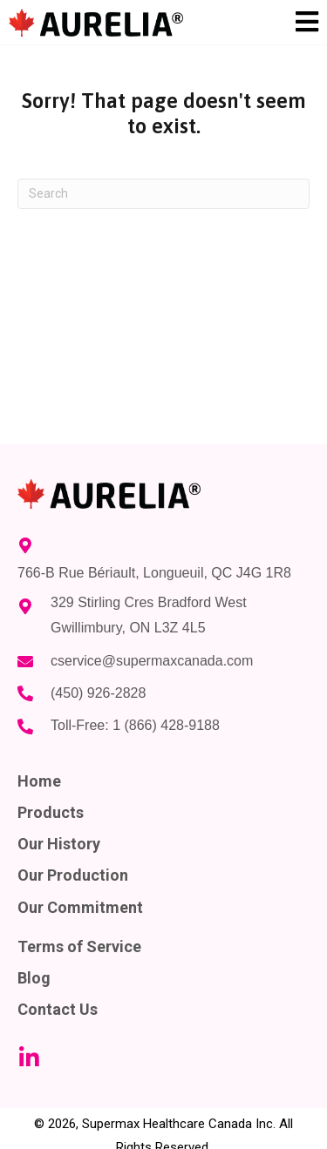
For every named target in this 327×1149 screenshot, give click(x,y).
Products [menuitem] (50, 812)
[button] (28, 1057)
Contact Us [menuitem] (57, 1009)
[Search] (163, 194)
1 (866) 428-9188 (166, 725)
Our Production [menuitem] (72, 875)
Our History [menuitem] (58, 844)
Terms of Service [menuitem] (79, 946)
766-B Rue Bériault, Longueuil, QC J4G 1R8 (154, 572)
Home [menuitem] (39, 781)
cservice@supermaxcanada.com (152, 660)
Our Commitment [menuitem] (80, 907)
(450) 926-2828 (98, 693)
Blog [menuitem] (34, 978)
